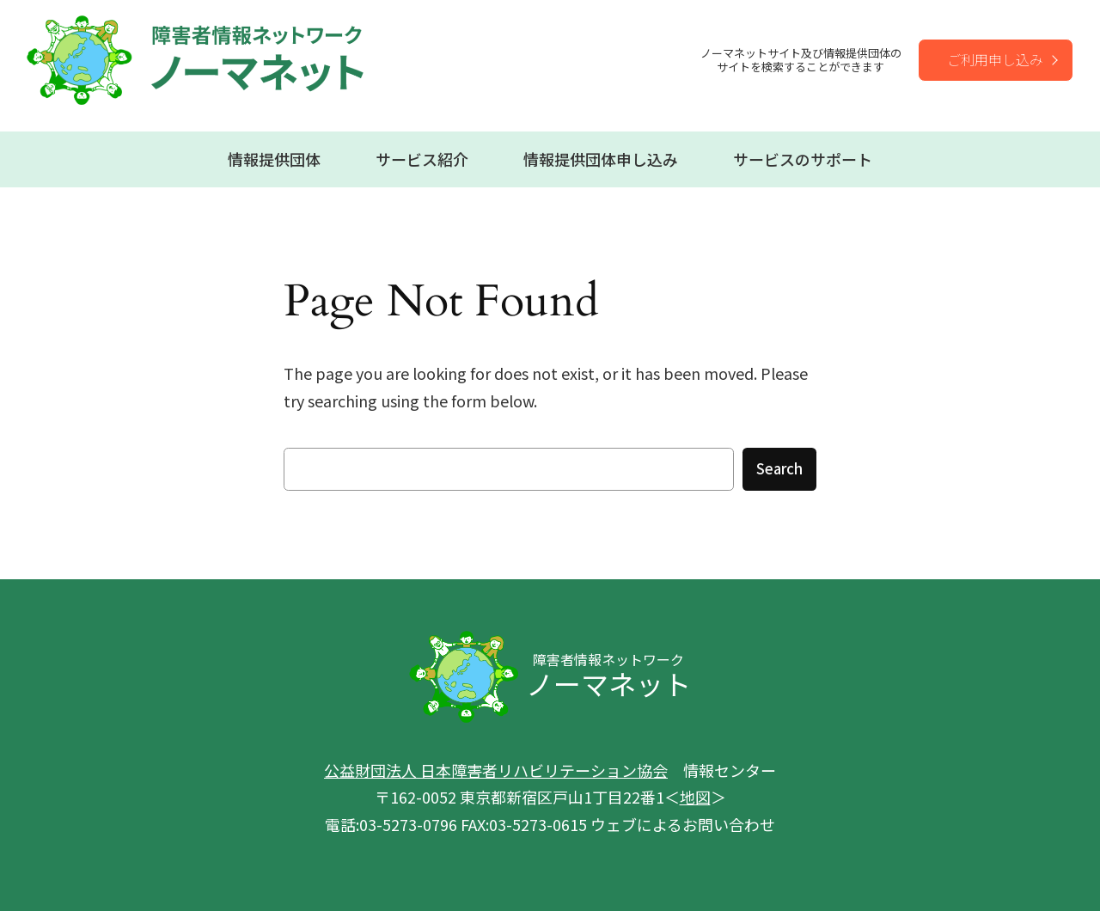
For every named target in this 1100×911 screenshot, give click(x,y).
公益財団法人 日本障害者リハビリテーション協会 (496, 770)
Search (779, 468)
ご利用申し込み (995, 59)
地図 (695, 797)
